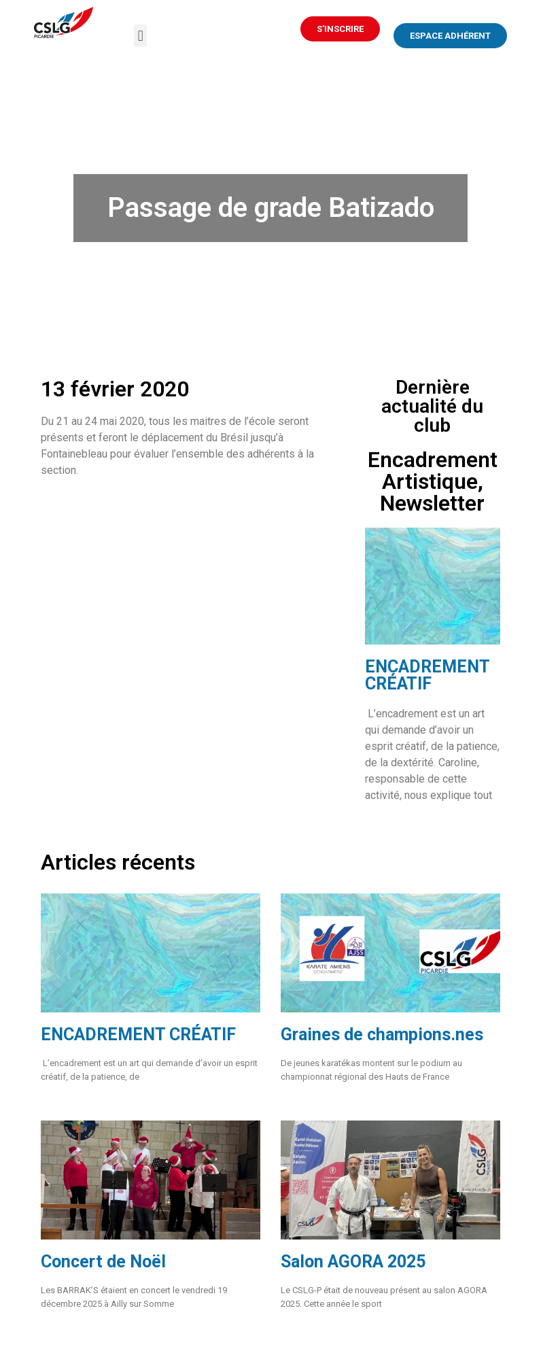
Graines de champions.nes (382, 1034)
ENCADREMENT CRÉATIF (427, 675)
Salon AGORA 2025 (353, 1261)
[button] (140, 35)
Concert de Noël (103, 1261)
